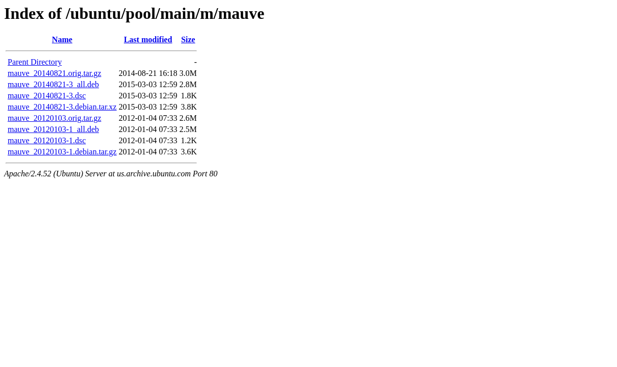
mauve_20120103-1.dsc (47, 140)
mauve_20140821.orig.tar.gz (54, 73)
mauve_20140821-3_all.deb (53, 84)
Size (188, 39)
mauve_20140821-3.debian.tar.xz (62, 106)
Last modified (148, 39)
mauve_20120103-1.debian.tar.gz (62, 151)
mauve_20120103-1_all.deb (53, 129)
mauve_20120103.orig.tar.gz (54, 118)
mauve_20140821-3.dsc (47, 95)
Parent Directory (35, 62)
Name (62, 39)
